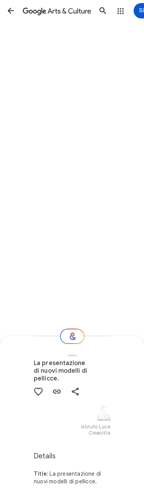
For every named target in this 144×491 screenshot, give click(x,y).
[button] (11, 11)
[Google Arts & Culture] (57, 10)
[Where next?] (72, 336)
